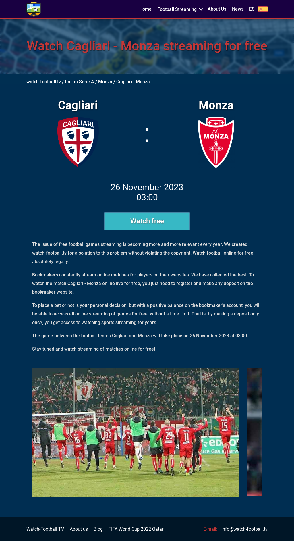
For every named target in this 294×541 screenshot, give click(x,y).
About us (79, 529)
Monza (105, 81)
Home (145, 9)
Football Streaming (177, 9)
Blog (98, 529)
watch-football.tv (43, 81)
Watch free (147, 221)
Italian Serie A (79, 81)
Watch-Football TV (45, 529)
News (237, 9)
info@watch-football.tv (244, 529)
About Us (217, 9)
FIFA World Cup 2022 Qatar (136, 529)
